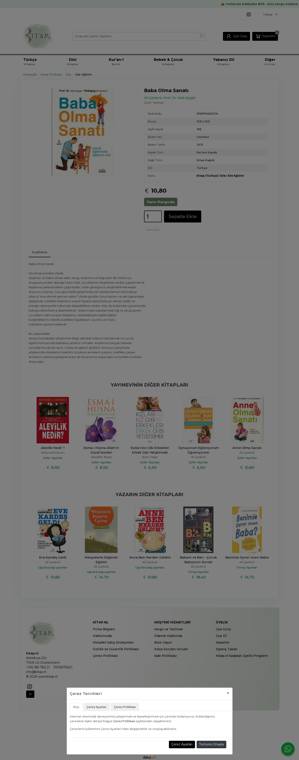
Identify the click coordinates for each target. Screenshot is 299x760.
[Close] (228, 693)
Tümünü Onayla (211, 744)
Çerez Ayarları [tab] (96, 707)
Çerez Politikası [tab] (125, 707)
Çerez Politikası (124, 721)
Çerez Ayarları (181, 744)
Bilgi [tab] (76, 707)
